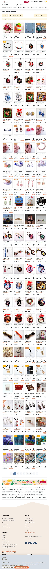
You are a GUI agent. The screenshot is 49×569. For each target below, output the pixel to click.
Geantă (20, 7)
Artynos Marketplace (30, 522)
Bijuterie (15, 7)
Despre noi (4, 535)
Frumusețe (41, 7)
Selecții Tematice (6, 527)
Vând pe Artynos (29, 520)
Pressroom (4, 539)
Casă (32, 7)
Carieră (3, 537)
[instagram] (28, 543)
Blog (3, 522)
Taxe (26, 524)
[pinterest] (31, 543)
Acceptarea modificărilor (21, 567)
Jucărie (28, 7)
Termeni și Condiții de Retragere (9, 544)
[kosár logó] (45, 1)
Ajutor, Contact (28, 527)
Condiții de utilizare (6, 542)
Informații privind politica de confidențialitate (12, 565)
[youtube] (33, 543)
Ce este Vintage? (29, 518)
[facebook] (26, 543)
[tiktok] (36, 543)
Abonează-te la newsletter (8, 518)
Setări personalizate (8, 567)
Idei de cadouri (5, 524)
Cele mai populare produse (8, 520)
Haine (24, 7)
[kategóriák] (5, 4)
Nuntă (36, 7)
